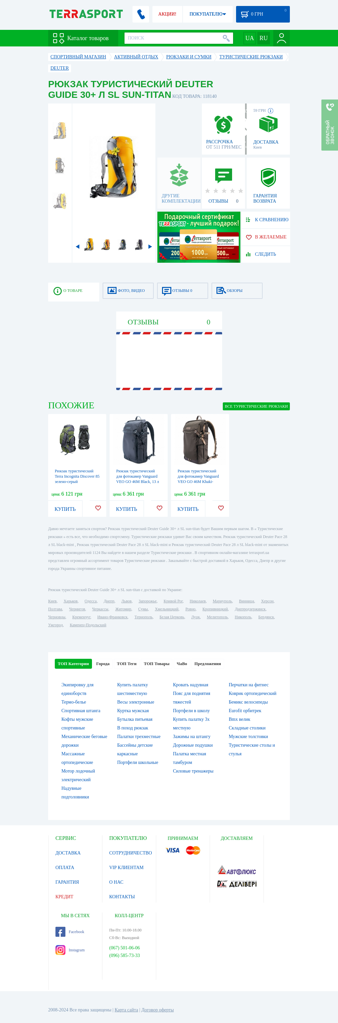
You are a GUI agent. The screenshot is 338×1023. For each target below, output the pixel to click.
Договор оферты (157, 1009)
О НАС (116, 882)
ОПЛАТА (64, 867)
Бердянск (266, 617)
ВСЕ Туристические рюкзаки (256, 406)
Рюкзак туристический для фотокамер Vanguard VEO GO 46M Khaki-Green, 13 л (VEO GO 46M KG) (200, 482)
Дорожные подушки (193, 745)
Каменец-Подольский (88, 625)
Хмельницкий (166, 609)
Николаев (198, 601)
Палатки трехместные (138, 736)
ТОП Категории (73, 663)
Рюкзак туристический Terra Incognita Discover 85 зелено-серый (77, 476)
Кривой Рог (173, 601)
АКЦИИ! (167, 14)
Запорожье (147, 601)
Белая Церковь (171, 617)
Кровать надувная (190, 684)
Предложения (208, 663)
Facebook (69, 932)
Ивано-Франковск (112, 617)
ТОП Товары (156, 663)
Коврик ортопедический (253, 693)
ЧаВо (182, 663)
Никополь (243, 617)
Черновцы (56, 617)
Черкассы (100, 609)
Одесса (91, 601)
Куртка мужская (133, 710)
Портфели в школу (191, 710)
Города (103, 663)
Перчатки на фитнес (249, 684)
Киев (52, 601)
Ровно (190, 609)
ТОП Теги (126, 663)
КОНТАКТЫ (122, 896)
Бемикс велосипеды (248, 702)
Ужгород (55, 625)
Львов (127, 601)
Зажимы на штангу (192, 736)
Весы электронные (135, 702)
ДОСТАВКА (68, 853)
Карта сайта (126, 1009)
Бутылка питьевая (134, 719)
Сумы (143, 609)
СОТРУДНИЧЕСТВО (130, 853)
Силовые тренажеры (193, 771)
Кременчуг (81, 617)
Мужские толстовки (248, 736)
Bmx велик (239, 719)
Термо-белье (73, 702)
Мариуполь (222, 601)
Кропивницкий (215, 609)
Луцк (195, 617)
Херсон (267, 601)
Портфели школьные (137, 762)
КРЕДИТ (64, 896)
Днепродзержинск (250, 609)
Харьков (70, 601)
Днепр (109, 601)
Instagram (70, 950)
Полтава (55, 609)
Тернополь (143, 617)
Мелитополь (217, 617)
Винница (246, 601)
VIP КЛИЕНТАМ (126, 867)
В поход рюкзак (132, 727)
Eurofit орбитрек (245, 710)
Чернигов (77, 609)
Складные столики (247, 727)
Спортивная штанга (80, 710)
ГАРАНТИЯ (67, 882)
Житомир (123, 609)
